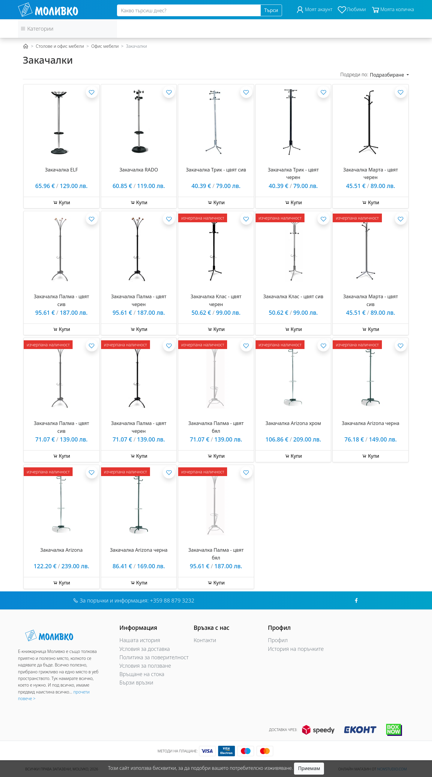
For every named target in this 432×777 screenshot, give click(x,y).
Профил (278, 640)
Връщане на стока (141, 674)
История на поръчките (296, 648)
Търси (271, 10)
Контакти (205, 640)
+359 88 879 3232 (172, 600)
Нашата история (139, 640)
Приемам (309, 768)
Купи (61, 202)
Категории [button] (36, 28)
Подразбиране (387, 74)
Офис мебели (104, 46)
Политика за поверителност (154, 657)
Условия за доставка (144, 648)
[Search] (189, 11)
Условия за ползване (145, 665)
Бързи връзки (136, 682)
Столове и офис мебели (60, 46)
